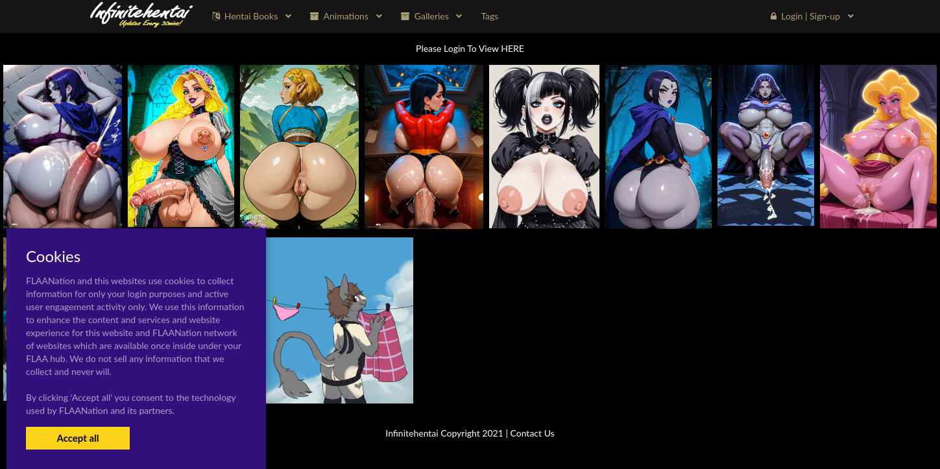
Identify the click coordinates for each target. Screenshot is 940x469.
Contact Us (533, 433)
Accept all (77, 438)
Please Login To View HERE (470, 48)
